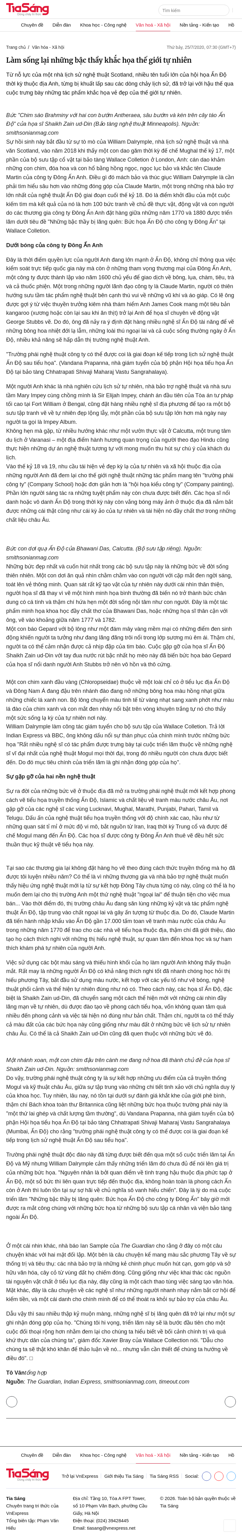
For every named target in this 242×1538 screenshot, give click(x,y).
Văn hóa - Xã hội (48, 47)
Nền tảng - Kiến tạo (199, 24)
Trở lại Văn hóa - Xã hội (13, 1400)
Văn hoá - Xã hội (153, 24)
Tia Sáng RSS (164, 1476)
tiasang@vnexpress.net (111, 1528)
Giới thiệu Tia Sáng (123, 1476)
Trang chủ (16, 47)
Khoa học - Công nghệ (103, 24)
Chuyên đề (32, 24)
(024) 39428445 (112, 1520)
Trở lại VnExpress (80, 1476)
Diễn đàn (61, 24)
